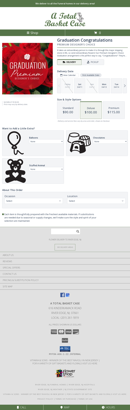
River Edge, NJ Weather (50, 389)
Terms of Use (85, 399)
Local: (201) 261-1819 (65, 318)
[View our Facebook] (62, 296)
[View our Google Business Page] (67, 296)
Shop (32, 32)
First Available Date (90, 75)
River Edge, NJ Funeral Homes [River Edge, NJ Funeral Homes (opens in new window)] (50, 384)
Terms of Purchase (65, 399)
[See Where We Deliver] (65, 247)
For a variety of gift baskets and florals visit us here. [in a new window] (65, 363)
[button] (65, 349)
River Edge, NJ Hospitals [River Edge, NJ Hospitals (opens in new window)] (82, 384)
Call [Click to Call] (21, 407)
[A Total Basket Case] (65, 25)
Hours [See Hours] (108, 407)
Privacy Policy (45, 399)
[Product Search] (65, 231)
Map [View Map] (65, 407)
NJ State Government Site (78, 389)
